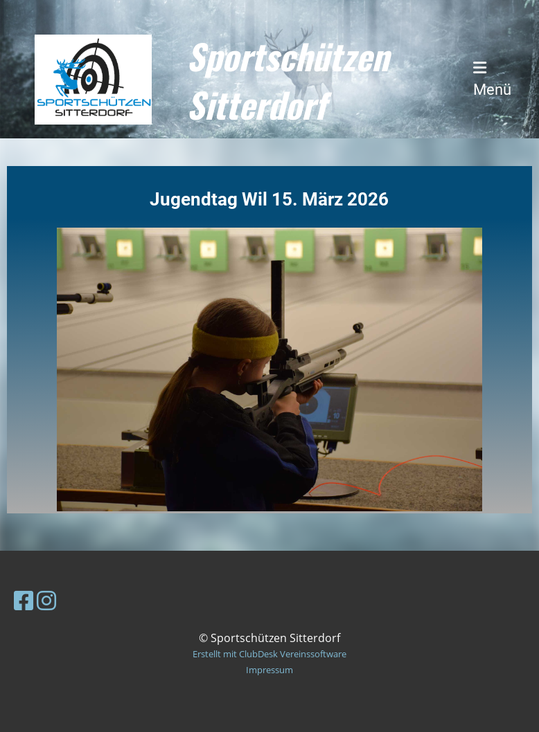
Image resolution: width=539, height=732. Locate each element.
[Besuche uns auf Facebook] (23, 600)
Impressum (269, 670)
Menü (492, 79)
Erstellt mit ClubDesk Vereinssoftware (269, 654)
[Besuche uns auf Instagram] (46, 600)
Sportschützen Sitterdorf (287, 79)
